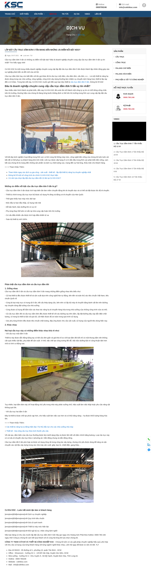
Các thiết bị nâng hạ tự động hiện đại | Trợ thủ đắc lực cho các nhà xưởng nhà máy (39, 427)
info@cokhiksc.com (128, 7)
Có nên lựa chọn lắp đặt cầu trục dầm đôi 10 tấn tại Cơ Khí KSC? (34, 178)
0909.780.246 (128, 97)
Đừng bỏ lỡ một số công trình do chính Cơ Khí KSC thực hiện (33, 175)
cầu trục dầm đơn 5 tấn (80, 82)
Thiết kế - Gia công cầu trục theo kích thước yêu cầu (27, 431)
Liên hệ (98, 14)
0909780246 (101, 7)
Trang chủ (10, 14)
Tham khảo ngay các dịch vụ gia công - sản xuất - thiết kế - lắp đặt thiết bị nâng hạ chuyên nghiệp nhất (49, 172)
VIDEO (87, 14)
